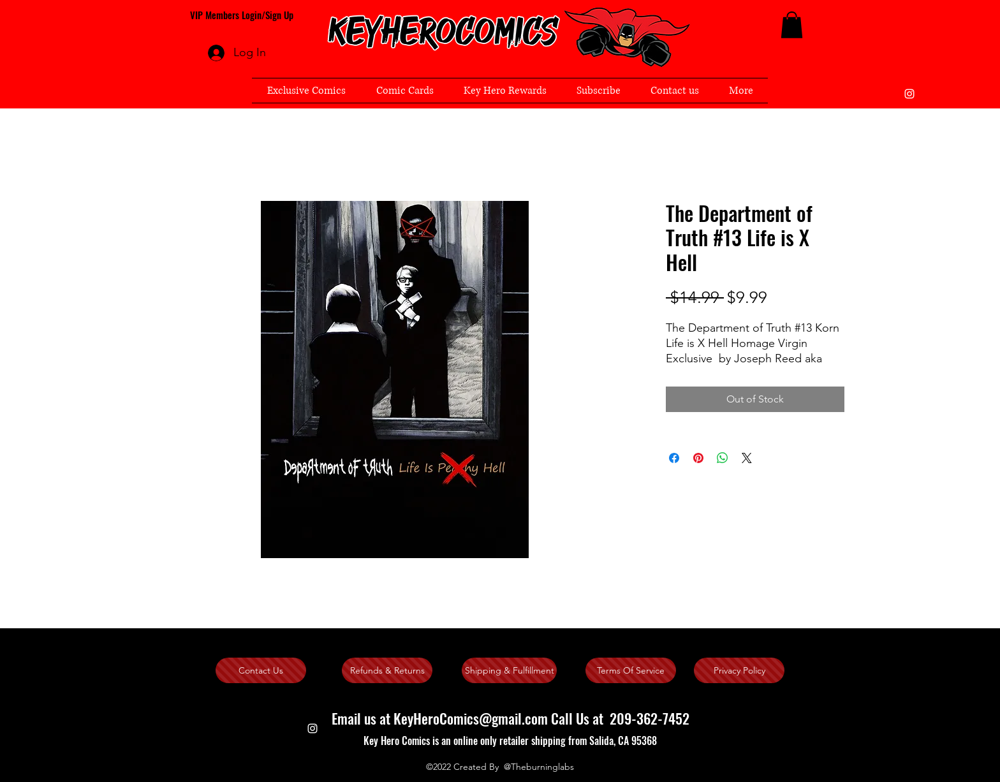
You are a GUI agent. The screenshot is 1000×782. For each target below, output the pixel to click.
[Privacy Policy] (739, 670)
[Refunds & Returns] (387, 670)
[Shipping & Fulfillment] (509, 670)
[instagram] (909, 93)
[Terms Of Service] (630, 670)
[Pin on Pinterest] (698, 458)
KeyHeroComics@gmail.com (470, 718)
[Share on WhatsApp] (722, 458)
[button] (792, 24)
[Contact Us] (261, 670)
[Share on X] (746, 458)
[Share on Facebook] (674, 458)
